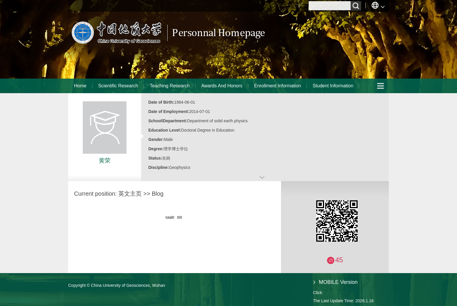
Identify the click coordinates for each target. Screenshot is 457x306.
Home (80, 85)
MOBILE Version (338, 282)
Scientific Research (118, 85)
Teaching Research (170, 85)
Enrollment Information (277, 85)
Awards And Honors (221, 85)
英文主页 (130, 193)
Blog (158, 193)
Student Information (333, 85)
